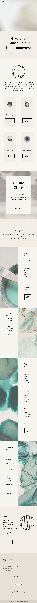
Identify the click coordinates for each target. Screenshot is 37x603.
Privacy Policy (6, 570)
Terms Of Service (7, 568)
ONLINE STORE (18, 591)
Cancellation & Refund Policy (11, 566)
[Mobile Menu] (34, 2)
